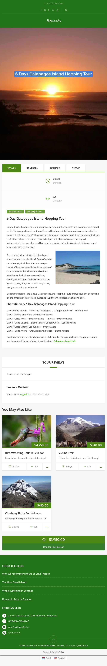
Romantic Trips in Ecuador (17, 599)
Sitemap (60, 645)
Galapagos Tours (34, 211)
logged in (24, 394)
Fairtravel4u (53, 20)
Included (55, 168)
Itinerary (32, 168)
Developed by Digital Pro (77, 645)
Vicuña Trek (66, 453)
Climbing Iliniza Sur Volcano (23, 513)
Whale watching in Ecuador (17, 590)
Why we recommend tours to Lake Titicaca (26, 573)
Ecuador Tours (15, 211)
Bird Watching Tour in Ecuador (24, 453)
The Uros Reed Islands (14, 582)
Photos (76, 168)
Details (11, 168)
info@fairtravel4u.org (18, 627)
